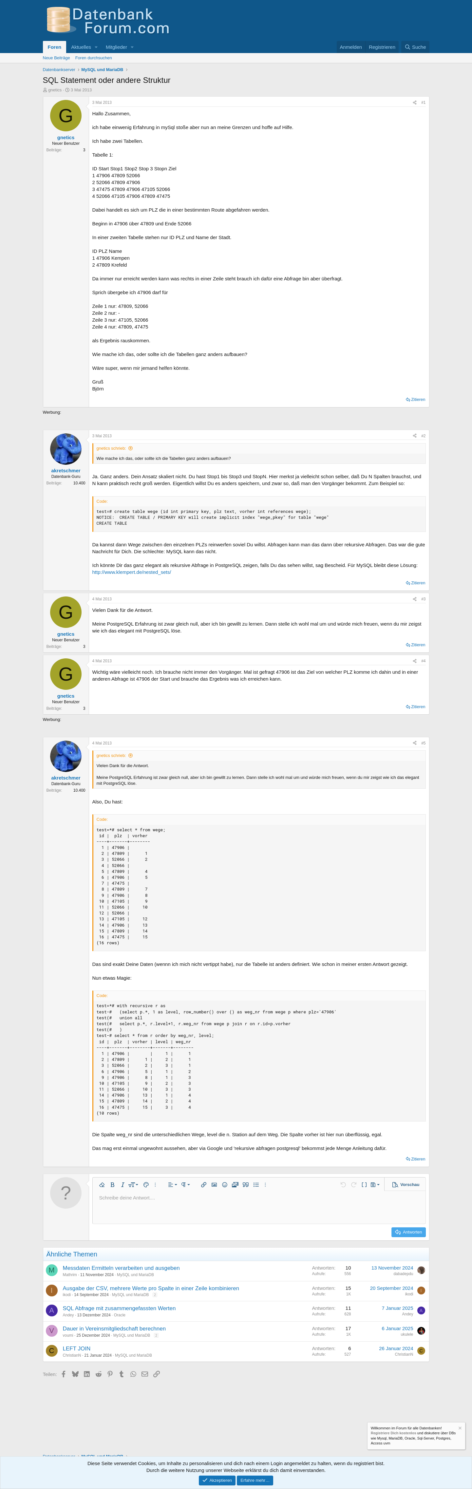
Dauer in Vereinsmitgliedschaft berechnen (114, 1329)
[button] (96, 47)
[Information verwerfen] (459, 1429)
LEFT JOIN (77, 1349)
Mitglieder (116, 47)
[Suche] (415, 47)
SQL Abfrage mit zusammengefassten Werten (119, 1308)
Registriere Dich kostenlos (393, 1433)
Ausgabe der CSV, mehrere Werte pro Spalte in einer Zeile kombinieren (151, 1288)
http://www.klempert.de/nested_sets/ (131, 572)
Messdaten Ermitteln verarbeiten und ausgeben (121, 1268)
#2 (423, 436)
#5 (423, 743)
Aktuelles (81, 47)
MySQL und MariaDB (135, 1274)
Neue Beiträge (56, 57)
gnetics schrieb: (111, 448)
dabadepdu (403, 1274)
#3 (423, 599)
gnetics (55, 89)
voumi (68, 1335)
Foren (55, 47)
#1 (423, 102)
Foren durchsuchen (93, 57)
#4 (423, 661)
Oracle (119, 1315)
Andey (68, 1315)
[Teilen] (414, 102)
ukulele (407, 1334)
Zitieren (418, 399)
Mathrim (70, 1274)
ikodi (67, 1294)
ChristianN (72, 1355)
